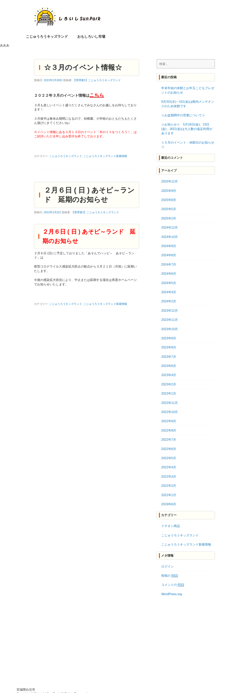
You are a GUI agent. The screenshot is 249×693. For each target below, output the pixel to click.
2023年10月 (169, 329)
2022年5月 (168, 458)
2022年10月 (169, 412)
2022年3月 (168, 476)
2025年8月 (168, 200)
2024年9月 (168, 246)
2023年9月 (168, 338)
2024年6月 (168, 273)
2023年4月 (168, 375)
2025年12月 (169, 181)
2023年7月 (168, 356)
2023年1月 (168, 393)
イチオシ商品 (170, 526)
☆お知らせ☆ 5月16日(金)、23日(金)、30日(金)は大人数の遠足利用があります (186, 129)
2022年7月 (168, 439)
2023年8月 (168, 347)
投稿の (169, 575)
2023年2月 (168, 384)
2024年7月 (168, 264)
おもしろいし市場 (91, 37)
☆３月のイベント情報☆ (83, 67)
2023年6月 (168, 366)
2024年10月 (169, 237)
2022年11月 (169, 402)
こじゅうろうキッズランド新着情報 (105, 156)
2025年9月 (168, 190)
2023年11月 (169, 319)
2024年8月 (168, 255)
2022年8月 (168, 430)
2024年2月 (168, 301)
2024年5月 (168, 283)
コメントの (172, 585)
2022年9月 (168, 421)
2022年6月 (168, 449)
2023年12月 (169, 310)
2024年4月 (168, 292)
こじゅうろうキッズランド (47, 37)
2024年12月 (169, 227)
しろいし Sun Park (67, 16)
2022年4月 (168, 467)
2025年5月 (168, 209)
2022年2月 (168, 485)
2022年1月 (168, 495)
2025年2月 (168, 218)
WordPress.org (171, 594)
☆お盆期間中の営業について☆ (183, 115)
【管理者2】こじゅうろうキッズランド (97, 80)
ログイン (167, 566)
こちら (96, 95)
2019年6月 (168, 504)
